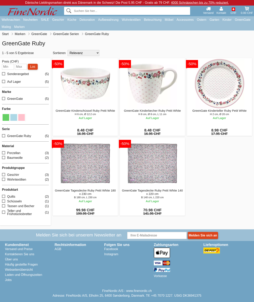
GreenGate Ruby (25, 136)
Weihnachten (11, 19)
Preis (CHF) (10, 61)
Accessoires (185, 19)
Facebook (111, 249)
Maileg (6, 27)
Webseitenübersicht (19, 269)
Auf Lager (25, 82)
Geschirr (58, 19)
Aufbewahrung (108, 19)
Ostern (201, 19)
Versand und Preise (19, 249)
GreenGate (242, 19)
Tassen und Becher (25, 206)
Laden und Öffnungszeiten (23, 274)
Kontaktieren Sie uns (19, 254)
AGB (58, 249)
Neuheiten (30, 19)
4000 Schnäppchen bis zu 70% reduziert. (200, 2)
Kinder (227, 19)
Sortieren (59, 53)
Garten (214, 19)
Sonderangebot (25, 74)
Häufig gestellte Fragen (21, 264)
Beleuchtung (153, 19)
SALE (45, 19)
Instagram (111, 254)
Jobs (8, 280)
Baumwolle (25, 158)
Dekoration (87, 19)
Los (32, 66)
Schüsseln (25, 201)
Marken (19, 27)
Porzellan (25, 153)
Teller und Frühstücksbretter (25, 212)
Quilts (25, 196)
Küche (71, 19)
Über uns (11, 259)
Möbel (169, 19)
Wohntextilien (131, 19)
